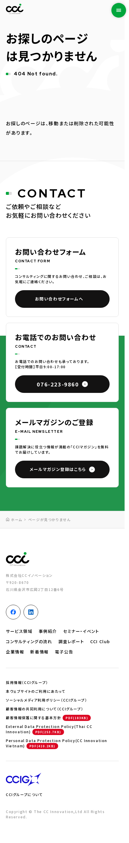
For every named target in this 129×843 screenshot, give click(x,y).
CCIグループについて (24, 794)
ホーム (16, 519)
